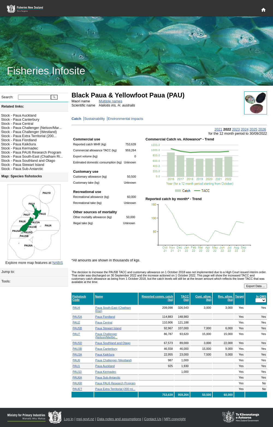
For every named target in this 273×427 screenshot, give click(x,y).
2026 (262, 129)
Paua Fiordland (105, 316)
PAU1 (76, 366)
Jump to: (8, 272)
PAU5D (77, 343)
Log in (68, 419)
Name (99, 296)
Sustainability (94, 119)
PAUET (77, 389)
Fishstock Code (79, 298)
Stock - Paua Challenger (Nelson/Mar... (31, 128)
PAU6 (76, 360)
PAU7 (76, 334)
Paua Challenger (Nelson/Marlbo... (106, 335)
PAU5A (77, 316)
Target (239, 296)
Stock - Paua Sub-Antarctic (22, 169)
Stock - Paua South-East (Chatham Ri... (32, 156)
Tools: (5, 281)
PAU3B (77, 348)
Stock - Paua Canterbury (20, 119)
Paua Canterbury (106, 348)
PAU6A (77, 377)
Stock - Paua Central (17, 124)
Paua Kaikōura (104, 354)
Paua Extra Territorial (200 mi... (115, 389)
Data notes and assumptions (119, 419)
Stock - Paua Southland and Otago (28, 160)
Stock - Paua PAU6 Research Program (31, 152)
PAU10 (77, 371)
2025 (253, 129)
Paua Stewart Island (108, 328)
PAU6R (77, 383)
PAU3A (77, 354)
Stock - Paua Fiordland (19, 140)
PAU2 (76, 322)
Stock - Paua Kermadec (19, 148)
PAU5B (77, 328)
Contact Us (152, 419)
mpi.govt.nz (85, 419)
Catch (76, 119)
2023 (236, 129)
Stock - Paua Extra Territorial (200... (28, 136)
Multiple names (110, 101)
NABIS (57, 263)
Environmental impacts (125, 119)
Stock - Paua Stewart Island (22, 165)
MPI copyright (175, 419)
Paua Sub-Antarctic (107, 377)
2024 (244, 129)
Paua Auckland (105, 366)
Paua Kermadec (105, 371)
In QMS (261, 296)
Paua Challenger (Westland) (113, 360)
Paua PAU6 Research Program (115, 383)
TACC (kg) (185, 298)
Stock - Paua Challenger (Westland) (29, 132)
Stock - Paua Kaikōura (18, 144)
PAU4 (76, 307)
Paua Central (103, 322)
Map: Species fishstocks (21, 176)
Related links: (12, 106)
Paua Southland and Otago (112, 343)
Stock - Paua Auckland (18, 115)
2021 (218, 129)
